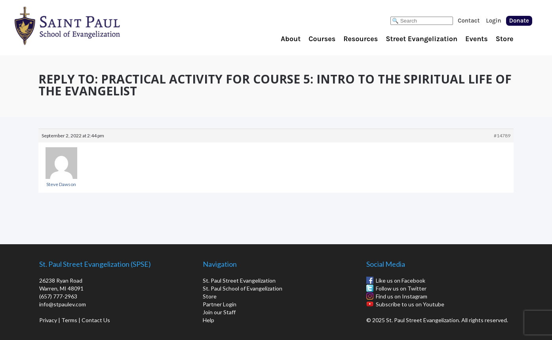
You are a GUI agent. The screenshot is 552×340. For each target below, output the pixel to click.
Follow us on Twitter (401, 288)
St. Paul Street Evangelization (239, 280)
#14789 (502, 136)
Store (505, 38)
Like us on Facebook (400, 280)
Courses (321, 38)
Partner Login (219, 304)
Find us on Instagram (401, 296)
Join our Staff (219, 312)
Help (208, 320)
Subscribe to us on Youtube (410, 304)
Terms (69, 320)
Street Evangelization (421, 38)
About (291, 38)
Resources (360, 38)
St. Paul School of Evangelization (83, 26)
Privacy (48, 320)
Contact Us (96, 320)
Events (476, 38)
